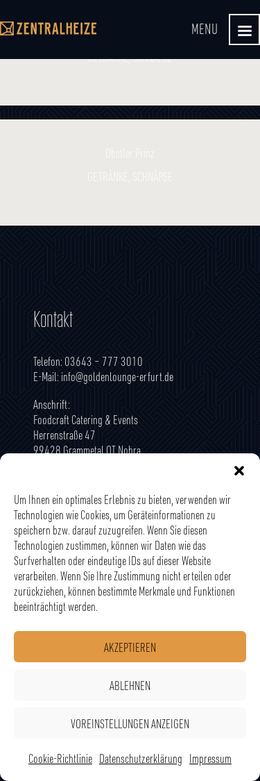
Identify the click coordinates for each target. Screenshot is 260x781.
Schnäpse (152, 176)
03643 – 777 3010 (103, 361)
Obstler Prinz (130, 152)
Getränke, (109, 176)
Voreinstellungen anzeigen (130, 723)
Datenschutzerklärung (140, 758)
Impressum (210, 758)
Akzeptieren (130, 647)
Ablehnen (130, 685)
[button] (239, 471)
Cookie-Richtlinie (60, 758)
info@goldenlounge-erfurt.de (117, 376)
